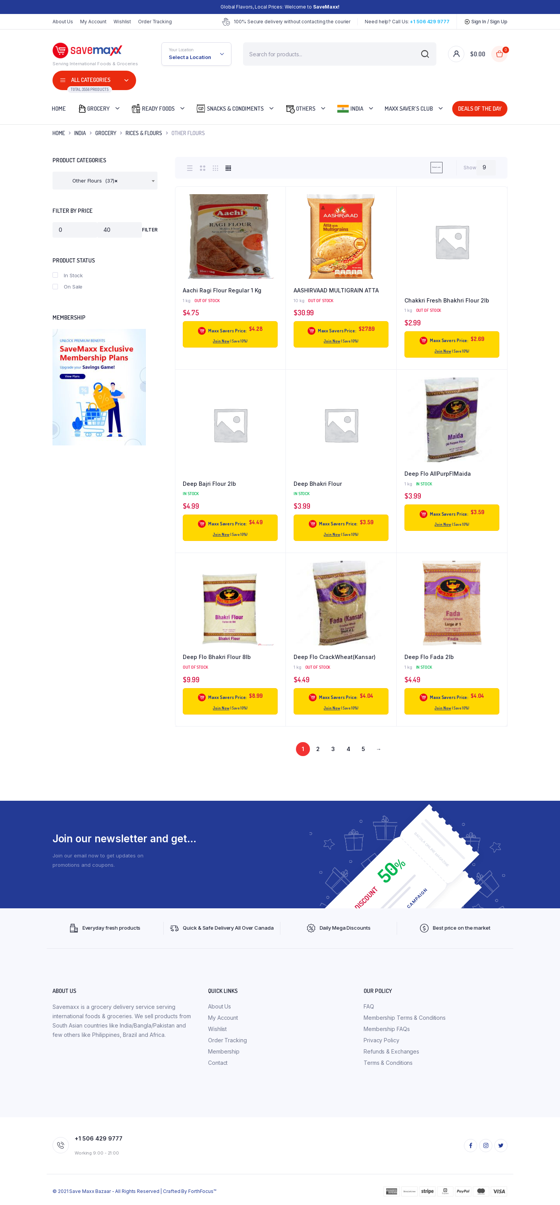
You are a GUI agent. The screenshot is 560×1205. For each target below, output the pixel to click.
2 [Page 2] (318, 749)
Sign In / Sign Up (486, 22)
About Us (62, 21)
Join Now (221, 341)
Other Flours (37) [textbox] (88, 180)
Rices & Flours (144, 133)
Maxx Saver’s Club (409, 108)
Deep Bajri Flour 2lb (209, 483)
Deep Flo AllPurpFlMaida (437, 473)
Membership (224, 1051)
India (350, 109)
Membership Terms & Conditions (405, 1017)
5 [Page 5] (363, 749)
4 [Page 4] (348, 749)
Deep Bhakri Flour (318, 483)
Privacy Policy (381, 1040)
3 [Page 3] (333, 749)
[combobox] (105, 181)
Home (59, 108)
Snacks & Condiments (230, 108)
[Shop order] (411, 168)
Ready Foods (153, 108)
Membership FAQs (387, 1029)
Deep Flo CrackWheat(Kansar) (335, 657)
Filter (150, 230)
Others (300, 108)
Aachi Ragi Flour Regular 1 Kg (222, 290)
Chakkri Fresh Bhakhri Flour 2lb (446, 300)
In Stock (67, 275)
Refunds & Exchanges (391, 1051)
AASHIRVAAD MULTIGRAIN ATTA (336, 290)
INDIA (80, 133)
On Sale (67, 286)
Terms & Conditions (388, 1062)
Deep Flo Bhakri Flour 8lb (217, 657)
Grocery (93, 108)
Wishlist (122, 21)
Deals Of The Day (478, 108)
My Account (93, 21)
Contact (218, 1062)
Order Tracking (155, 21)
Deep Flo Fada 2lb (429, 657)
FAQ (369, 1006)
